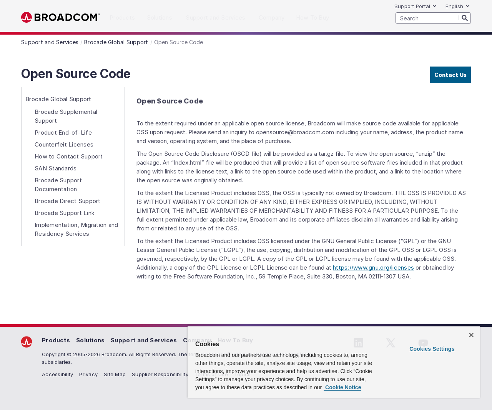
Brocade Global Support (58, 99)
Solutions (90, 340)
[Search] (464, 18)
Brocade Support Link (65, 213)
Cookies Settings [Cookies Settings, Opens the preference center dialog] (432, 349)
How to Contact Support (69, 156)
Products (56, 340)
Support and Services (144, 340)
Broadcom (60, 17)
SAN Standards (55, 168)
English (457, 6)
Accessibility (57, 374)
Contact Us (450, 75)
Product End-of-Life (63, 132)
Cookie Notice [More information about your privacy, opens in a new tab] (342, 387)
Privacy (88, 374)
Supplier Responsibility (160, 374)
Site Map (115, 374)
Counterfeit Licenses (64, 144)
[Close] (471, 335)
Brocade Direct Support (68, 201)
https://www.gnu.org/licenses (373, 267)
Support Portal (415, 6)
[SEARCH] (433, 18)
